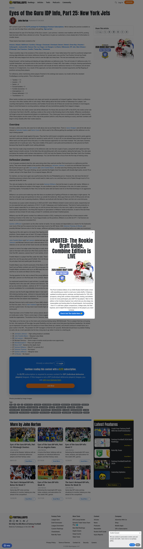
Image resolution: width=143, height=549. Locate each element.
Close (137, 545)
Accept (132, 545)
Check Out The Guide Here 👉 (71, 313)
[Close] (140, 533)
